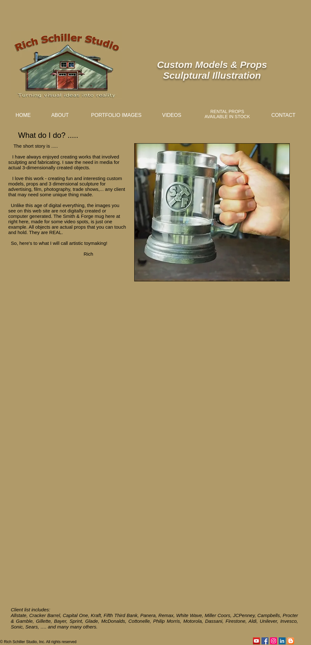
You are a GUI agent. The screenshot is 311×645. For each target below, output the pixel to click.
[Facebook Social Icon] (264, 640)
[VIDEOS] (171, 115)
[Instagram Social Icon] (273, 640)
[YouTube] (256, 640)
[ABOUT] (60, 115)
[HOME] (23, 115)
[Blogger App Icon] (290, 640)
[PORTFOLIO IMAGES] (116, 115)
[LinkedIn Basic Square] (282, 640)
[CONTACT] (283, 115)
